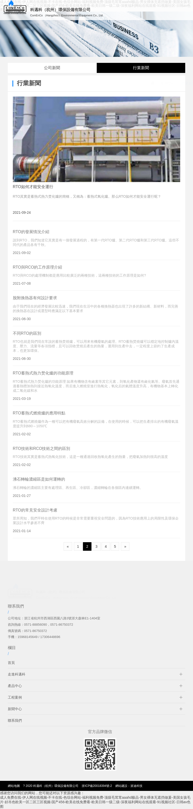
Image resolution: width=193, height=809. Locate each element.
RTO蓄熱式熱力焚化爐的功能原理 (43, 377)
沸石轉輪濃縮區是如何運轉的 (39, 483)
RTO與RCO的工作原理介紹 (37, 271)
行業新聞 (141, 68)
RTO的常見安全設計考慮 (35, 514)
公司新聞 (52, 68)
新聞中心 (153, 83)
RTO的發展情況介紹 (31, 236)
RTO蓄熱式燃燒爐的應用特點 (39, 417)
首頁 (11, 667)
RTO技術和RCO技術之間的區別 (41, 453)
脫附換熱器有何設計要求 (35, 302)
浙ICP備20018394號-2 (97, 786)
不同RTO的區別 (27, 337)
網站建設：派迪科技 (128, 786)
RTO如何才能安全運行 (33, 187)
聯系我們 (15, 725)
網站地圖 (14, 786)
